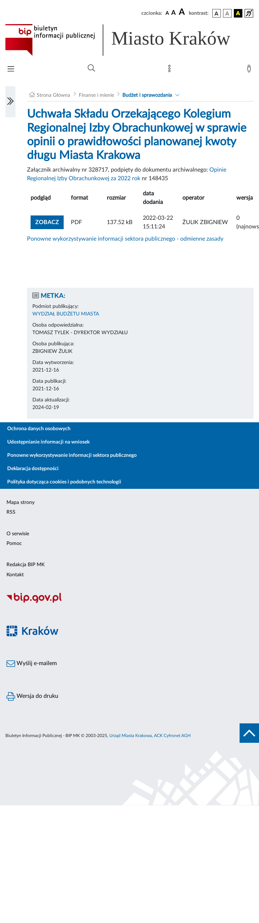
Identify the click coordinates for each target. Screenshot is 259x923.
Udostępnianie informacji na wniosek (48, 442)
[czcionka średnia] (174, 13)
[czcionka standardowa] (167, 13)
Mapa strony (20, 502)
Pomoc (14, 543)
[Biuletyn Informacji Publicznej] (129, 602)
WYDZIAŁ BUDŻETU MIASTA (65, 314)
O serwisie (17, 533)
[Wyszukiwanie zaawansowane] (91, 68)
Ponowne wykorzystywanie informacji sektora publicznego (72, 455)
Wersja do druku (32, 696)
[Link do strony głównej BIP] (128, 40)
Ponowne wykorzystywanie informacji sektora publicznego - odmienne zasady (125, 239)
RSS (10, 512)
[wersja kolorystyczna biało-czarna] (227, 13)
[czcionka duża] (182, 12)
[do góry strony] (249, 733)
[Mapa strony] (171, 70)
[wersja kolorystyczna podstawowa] (216, 13)
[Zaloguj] (250, 70)
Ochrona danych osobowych (39, 428)
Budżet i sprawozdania (147, 95)
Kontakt (15, 574)
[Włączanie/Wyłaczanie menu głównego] (10, 69)
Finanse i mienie (96, 95)
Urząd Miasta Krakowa (130, 735)
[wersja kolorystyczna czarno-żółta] (238, 13)
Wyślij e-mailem (31, 663)
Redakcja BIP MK (25, 564)
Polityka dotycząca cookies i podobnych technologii (64, 482)
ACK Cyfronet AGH (172, 735)
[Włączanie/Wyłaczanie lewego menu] (10, 101)
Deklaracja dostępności (33, 468)
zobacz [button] (49, 221)
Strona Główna (53, 95)
